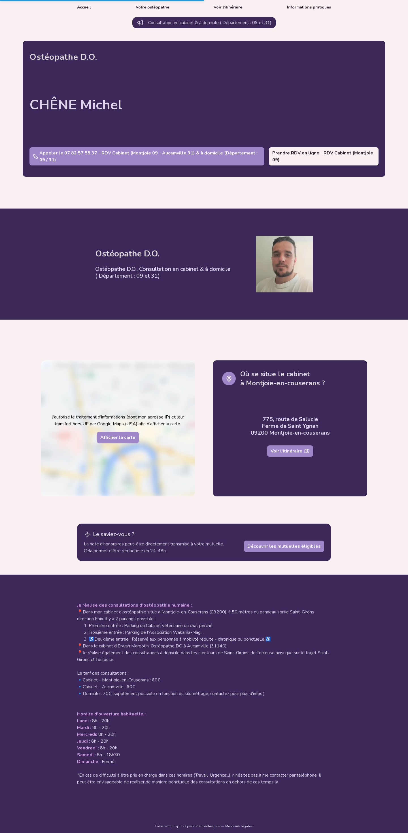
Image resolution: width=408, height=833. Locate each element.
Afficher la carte (117, 437)
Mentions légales (239, 826)
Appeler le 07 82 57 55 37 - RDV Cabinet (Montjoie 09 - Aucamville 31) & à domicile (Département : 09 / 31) (145, 156)
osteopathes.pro (207, 826)
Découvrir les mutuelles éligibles (284, 546)
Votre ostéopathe (152, 7)
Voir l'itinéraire (228, 7)
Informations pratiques (309, 7)
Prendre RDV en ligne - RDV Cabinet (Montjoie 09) (322, 156)
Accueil (84, 7)
